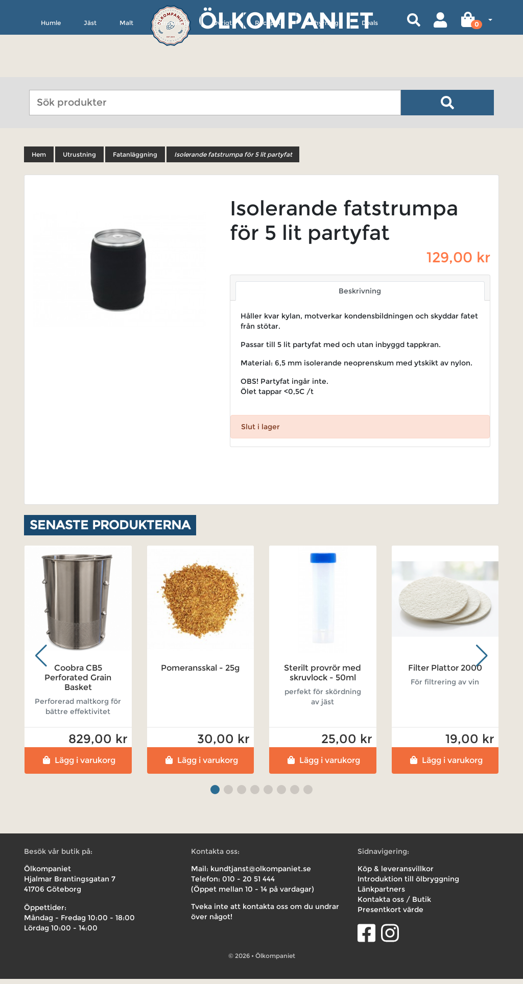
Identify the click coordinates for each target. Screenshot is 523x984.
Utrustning (172, 69)
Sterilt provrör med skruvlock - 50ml (322, 677)
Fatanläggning (135, 159)
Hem (39, 159)
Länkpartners (381, 894)
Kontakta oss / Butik (394, 904)
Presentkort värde (390, 914)
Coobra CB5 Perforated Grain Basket (77, 682)
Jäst (90, 69)
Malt (126, 69)
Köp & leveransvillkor (396, 873)
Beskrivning (360, 296)
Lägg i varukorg (77, 765)
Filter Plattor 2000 (445, 672)
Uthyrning (323, 69)
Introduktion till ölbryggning (408, 884)
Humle (51, 69)
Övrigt (222, 69)
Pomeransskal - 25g (200, 672)
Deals (370, 69)
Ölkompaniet (285, 20)
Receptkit (269, 69)
